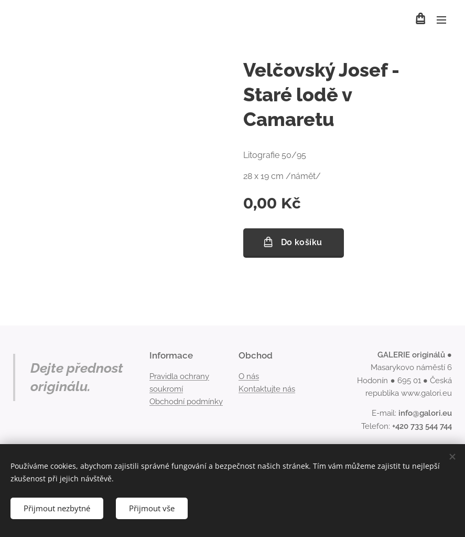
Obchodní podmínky (186, 401)
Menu (441, 19)
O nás (249, 376)
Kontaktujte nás (267, 389)
